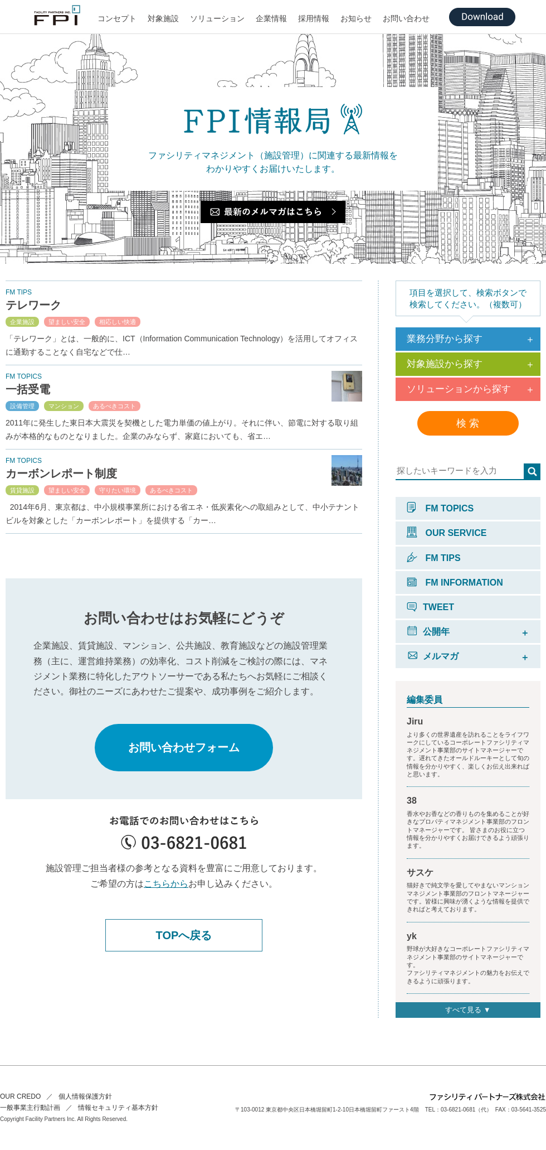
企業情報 (271, 18)
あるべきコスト (114, 406)
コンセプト (117, 18)
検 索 (467, 423)
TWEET (430, 607)
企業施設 (22, 321)
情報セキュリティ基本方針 (118, 1108)
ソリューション (217, 18)
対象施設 (163, 18)
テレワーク (33, 305)
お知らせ (356, 18)
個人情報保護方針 (85, 1096)
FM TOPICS (440, 508)
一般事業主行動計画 (30, 1108)
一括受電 (28, 389)
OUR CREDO (20, 1096)
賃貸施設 (22, 490)
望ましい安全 (66, 321)
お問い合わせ (406, 18)
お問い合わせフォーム (184, 747)
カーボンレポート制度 (61, 473)
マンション (63, 406)
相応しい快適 (117, 321)
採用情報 (313, 18)
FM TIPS (434, 558)
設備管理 (22, 406)
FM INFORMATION (455, 582)
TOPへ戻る (184, 935)
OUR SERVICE (446, 533)
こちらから (166, 883)
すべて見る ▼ (467, 1010)
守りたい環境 (117, 490)
